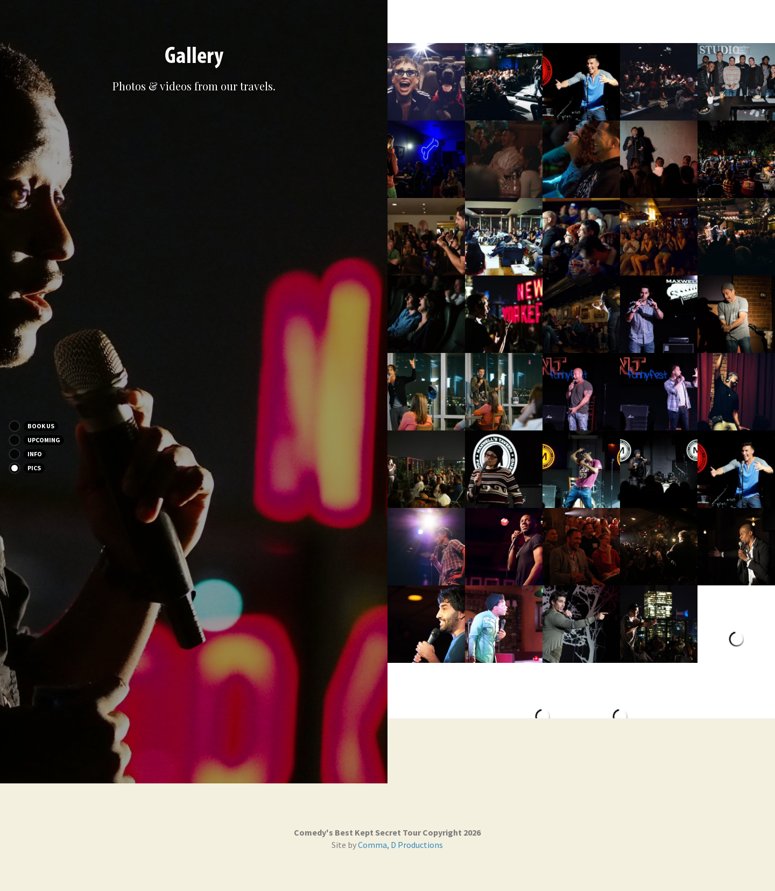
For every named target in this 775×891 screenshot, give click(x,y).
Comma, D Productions (400, 844)
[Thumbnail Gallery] (426, 82)
